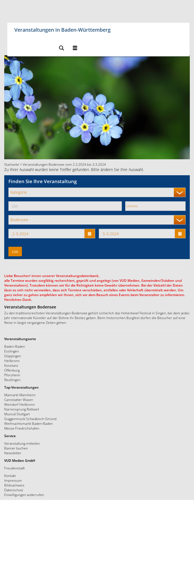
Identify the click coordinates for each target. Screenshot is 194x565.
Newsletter (12, 453)
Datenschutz (13, 490)
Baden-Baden (14, 346)
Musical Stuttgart (17, 414)
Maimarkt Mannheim (20, 395)
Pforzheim (12, 375)
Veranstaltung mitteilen (22, 443)
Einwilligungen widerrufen (24, 494)
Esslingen (11, 351)
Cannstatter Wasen (18, 399)
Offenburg (12, 370)
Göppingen (12, 356)
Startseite (11, 164)
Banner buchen (16, 448)
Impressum (13, 480)
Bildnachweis (14, 485)
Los (15, 251)
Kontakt (10, 475)
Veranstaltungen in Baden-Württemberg (62, 28)
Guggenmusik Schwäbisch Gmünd (30, 418)
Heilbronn (12, 360)
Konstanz (11, 365)
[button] (61, 48)
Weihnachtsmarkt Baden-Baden (28, 423)
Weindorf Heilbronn (19, 404)
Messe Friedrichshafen (21, 428)
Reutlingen (12, 379)
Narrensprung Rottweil (21, 409)
